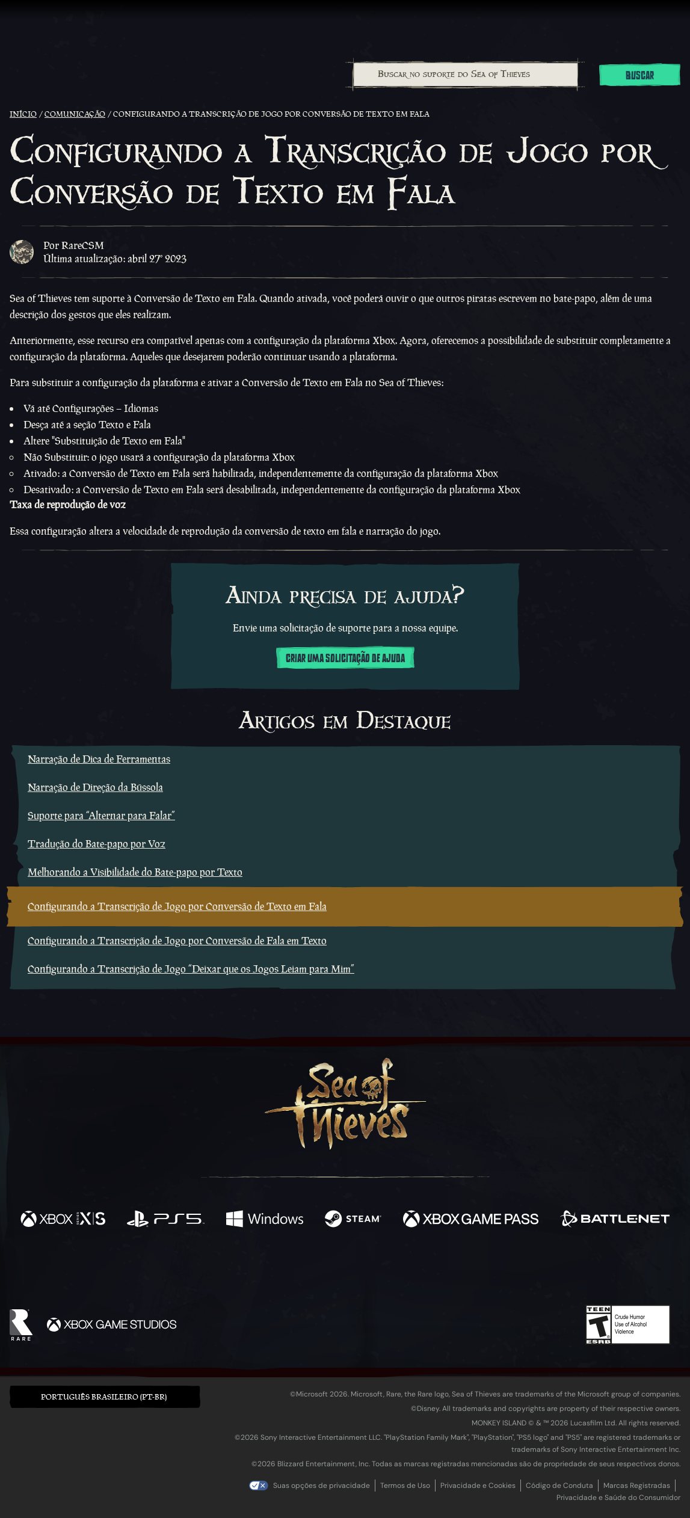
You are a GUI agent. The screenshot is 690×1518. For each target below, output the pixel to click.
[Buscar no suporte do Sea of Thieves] (466, 74)
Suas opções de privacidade (321, 1485)
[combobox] (465, 74)
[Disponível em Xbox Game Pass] (471, 1220)
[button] (105, 1397)
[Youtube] (342, 1270)
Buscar (640, 76)
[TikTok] (427, 1271)
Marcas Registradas (636, 1485)
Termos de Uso (405, 1485)
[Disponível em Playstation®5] (166, 1220)
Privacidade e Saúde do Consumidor (618, 1497)
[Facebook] (224, 1269)
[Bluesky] (461, 1272)
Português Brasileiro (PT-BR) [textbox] (104, 1397)
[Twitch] (290, 1271)
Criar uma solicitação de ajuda (345, 658)
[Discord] (393, 1273)
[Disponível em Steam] (353, 1220)
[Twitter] (255, 1270)
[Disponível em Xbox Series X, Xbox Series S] (62, 1220)
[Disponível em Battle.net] (615, 1220)
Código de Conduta (559, 1485)
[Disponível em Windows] (264, 1220)
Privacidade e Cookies (478, 1485)
